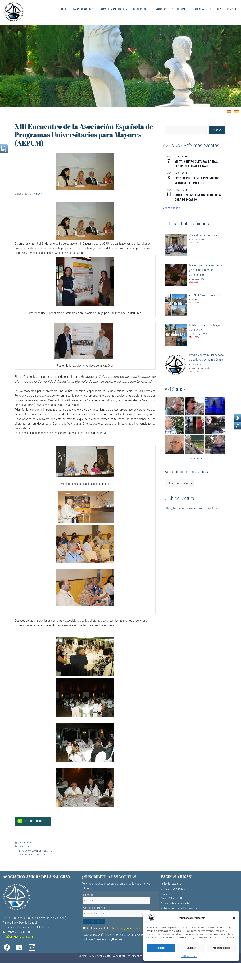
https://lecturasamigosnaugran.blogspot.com (192, 508)
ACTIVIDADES (25, 842)
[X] (23, 947)
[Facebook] (9, 947)
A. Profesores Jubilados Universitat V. (180, 908)
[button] (234, 918)
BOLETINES (215, 9)
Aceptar (161, 947)
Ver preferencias (221, 947)
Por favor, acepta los (120, 928)
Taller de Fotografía (171, 883)
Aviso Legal (119, 956)
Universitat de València (173, 888)
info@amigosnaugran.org (18, 936)
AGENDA (199, 9)
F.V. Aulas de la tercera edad (175, 903)
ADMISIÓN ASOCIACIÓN (114, 9)
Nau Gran (166, 893)
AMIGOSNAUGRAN (102, 956)
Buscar (216, 130)
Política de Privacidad (139, 956)
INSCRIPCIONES (141, 9)
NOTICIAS (161, 9)
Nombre (88, 895)
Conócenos (195, 458)
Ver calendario (171, 208)
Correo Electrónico (94, 908)
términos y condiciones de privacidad (134, 928)
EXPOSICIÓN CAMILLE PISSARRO (35, 850)
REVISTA (231, 9)
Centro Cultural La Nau (172, 898)
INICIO (64, 9)
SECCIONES (180, 9)
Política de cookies (189, 956)
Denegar (191, 947)
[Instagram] (37, 947)
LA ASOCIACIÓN (83, 9)
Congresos (24, 846)
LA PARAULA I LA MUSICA (32, 854)
